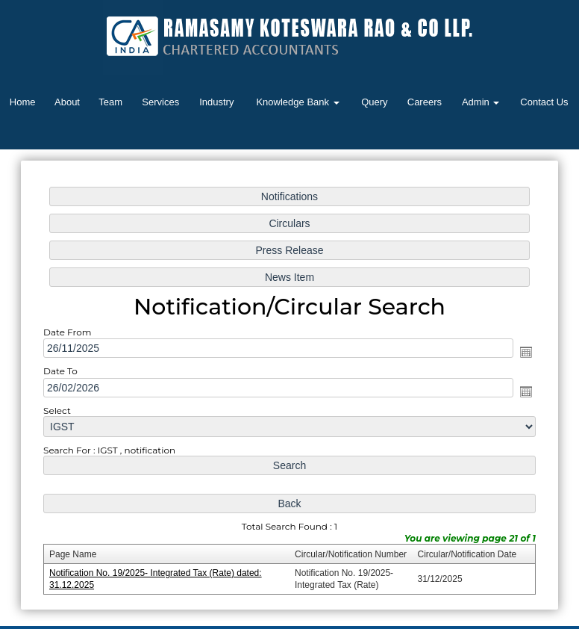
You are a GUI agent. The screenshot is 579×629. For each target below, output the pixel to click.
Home (23, 102)
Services (160, 102)
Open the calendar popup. (524, 352)
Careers (424, 102)
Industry (216, 102)
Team (110, 102)
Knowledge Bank (297, 102)
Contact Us (544, 102)
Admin (480, 102)
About (67, 102)
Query (374, 102)
